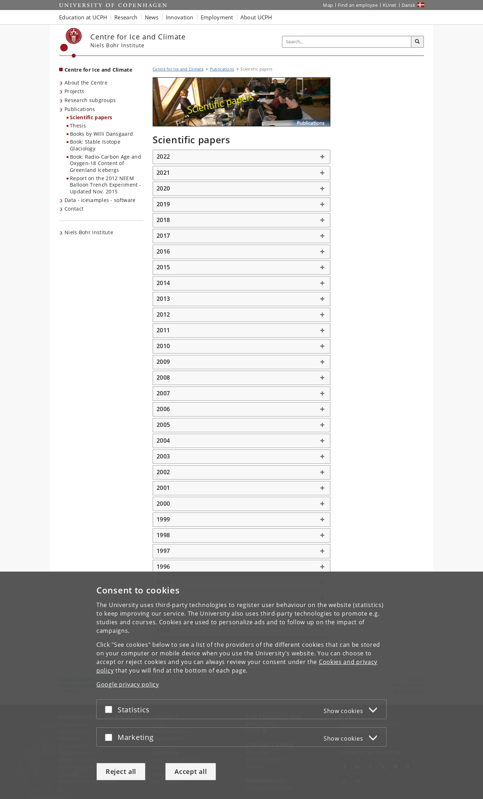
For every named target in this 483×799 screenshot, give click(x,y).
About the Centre (85, 82)
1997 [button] (163, 551)
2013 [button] (163, 299)
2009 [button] (163, 362)
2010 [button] (163, 346)
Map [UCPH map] (328, 5)
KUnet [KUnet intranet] (390, 5)
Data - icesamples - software (99, 200)
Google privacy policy (127, 684)
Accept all (190, 771)
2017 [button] (163, 236)
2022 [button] (163, 156)
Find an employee (358, 5)
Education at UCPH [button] (83, 17)
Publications (79, 109)
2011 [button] (163, 330)
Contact (73, 208)
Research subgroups (90, 100)
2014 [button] (163, 283)
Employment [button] (217, 17)
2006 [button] (163, 409)
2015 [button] (163, 267)
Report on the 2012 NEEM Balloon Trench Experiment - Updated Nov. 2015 (105, 185)
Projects (74, 91)
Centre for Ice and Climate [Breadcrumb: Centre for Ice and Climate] (178, 69)
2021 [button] (163, 173)
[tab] (241, 157)
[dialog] (241, 685)
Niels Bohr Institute (88, 232)
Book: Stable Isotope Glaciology (95, 145)
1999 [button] (163, 519)
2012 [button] (163, 314)
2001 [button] (163, 488)
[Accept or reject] (110, 709)
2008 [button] (163, 377)
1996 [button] (163, 567)
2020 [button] (163, 188)
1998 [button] (163, 535)
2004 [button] (163, 440)
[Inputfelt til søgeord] (347, 42)
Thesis (78, 125)
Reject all (121, 771)
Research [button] (125, 17)
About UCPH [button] (256, 17)
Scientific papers (91, 117)
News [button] (152, 17)
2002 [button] (163, 472)
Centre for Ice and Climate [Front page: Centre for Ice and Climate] (98, 69)
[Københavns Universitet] (71, 43)
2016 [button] (163, 251)
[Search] (417, 42)
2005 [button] (163, 425)
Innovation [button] (179, 17)
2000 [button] (163, 503)
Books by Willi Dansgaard (101, 133)
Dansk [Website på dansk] (409, 5)
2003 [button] (163, 456)
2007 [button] (163, 393)
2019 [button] (163, 204)
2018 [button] (163, 220)
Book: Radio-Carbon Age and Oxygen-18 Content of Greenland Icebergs (105, 163)
